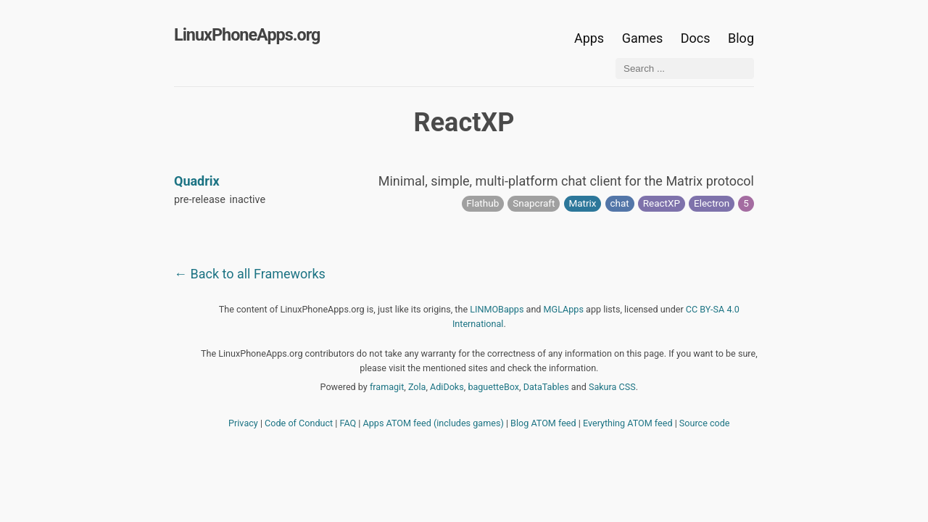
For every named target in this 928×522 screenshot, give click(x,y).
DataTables (546, 386)
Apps (589, 38)
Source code (704, 423)
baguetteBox (493, 386)
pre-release (199, 200)
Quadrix (197, 180)
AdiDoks (447, 386)
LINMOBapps (496, 309)
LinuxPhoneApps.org (247, 35)
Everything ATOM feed (628, 423)
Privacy (243, 423)
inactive (248, 200)
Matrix (582, 203)
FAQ (348, 423)
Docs (697, 38)
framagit (387, 386)
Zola (417, 386)
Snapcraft (534, 203)
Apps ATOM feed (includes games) (433, 423)
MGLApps (564, 309)
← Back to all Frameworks (250, 273)
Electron (711, 203)
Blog (741, 38)
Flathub (482, 203)
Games (642, 38)
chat (619, 203)
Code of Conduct (299, 423)
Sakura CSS (612, 386)
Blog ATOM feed (543, 423)
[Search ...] (685, 68)
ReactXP (661, 203)
